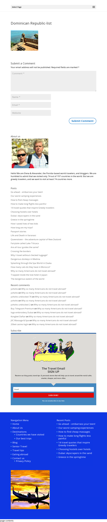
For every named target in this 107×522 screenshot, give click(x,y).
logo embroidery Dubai (22, 312)
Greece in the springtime (22, 219)
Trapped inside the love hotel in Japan (29, 274)
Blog (14, 442)
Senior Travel (19, 446)
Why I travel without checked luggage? (29, 255)
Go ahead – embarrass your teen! (27, 192)
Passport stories (18, 231)
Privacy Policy (23, 461)
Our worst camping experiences (26, 195)
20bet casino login (19, 324)
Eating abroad (20, 454)
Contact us (18, 458)
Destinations (19, 431)
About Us (17, 427)
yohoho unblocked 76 (21, 296)
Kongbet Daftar (18, 316)
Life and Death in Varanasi (23, 235)
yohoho (14, 288)
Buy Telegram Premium (22, 308)
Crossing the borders (21, 251)
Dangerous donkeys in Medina (25, 259)
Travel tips (18, 450)
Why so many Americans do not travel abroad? (33, 270)
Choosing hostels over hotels (24, 211)
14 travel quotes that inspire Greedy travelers (32, 207)
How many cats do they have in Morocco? (30, 267)
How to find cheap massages (24, 200)
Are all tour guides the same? (25, 247)
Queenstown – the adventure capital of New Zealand (36, 239)
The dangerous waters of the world (27, 278)
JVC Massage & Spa (20, 320)
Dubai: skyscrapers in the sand (25, 215)
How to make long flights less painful (28, 203)
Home (15, 423)
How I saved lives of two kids (24, 223)
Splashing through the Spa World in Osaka (31, 263)
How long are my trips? (22, 227)
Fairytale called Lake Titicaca (25, 243)
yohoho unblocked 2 (20, 304)
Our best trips (23, 438)
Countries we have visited (30, 434)
